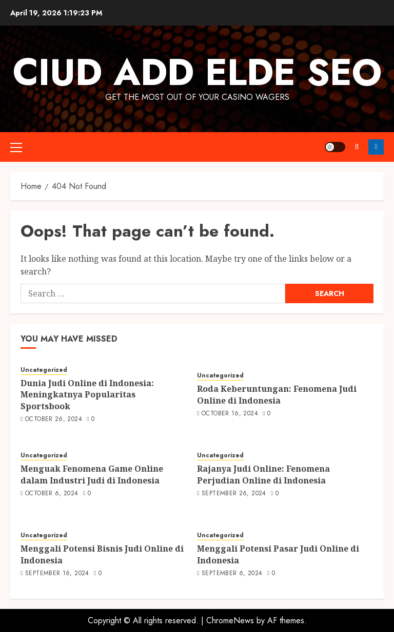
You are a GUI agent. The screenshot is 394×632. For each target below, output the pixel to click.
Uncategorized (44, 370)
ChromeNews (230, 620)
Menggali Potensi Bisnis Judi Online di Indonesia (102, 554)
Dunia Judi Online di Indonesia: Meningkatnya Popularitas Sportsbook (87, 394)
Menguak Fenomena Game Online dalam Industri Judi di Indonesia (92, 474)
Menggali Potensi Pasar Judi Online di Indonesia (278, 554)
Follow (376, 147)
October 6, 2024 (51, 494)
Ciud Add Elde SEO (197, 72)
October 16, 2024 (230, 414)
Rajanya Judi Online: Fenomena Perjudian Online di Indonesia (263, 474)
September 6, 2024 (232, 574)
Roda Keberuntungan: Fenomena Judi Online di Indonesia (277, 394)
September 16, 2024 (57, 574)
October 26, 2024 (53, 419)
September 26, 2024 (234, 494)
